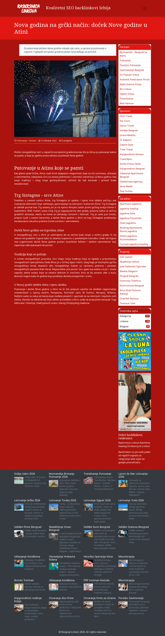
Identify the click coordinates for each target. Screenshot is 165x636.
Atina (92, 152)
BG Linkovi (125, 89)
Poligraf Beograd (129, 276)
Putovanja (22, 140)
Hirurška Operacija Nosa (98, 556)
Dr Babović (126, 140)
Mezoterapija (126, 556)
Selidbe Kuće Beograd (97, 527)
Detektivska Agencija (131, 181)
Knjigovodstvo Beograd (132, 168)
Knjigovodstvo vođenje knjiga (28, 599)
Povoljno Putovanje (130, 65)
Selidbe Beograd (129, 130)
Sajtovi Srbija (127, 93)
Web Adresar (127, 103)
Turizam (32, 140)
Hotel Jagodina (128, 223)
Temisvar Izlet (127, 303)
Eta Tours (125, 120)
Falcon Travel (127, 125)
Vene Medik (126, 186)
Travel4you (126, 159)
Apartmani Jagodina (130, 203)
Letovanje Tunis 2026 (131, 500)
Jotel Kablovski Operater (133, 266)
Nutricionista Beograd (132, 285)
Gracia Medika (127, 135)
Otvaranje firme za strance (100, 598)
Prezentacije (126, 98)
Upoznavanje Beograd (132, 70)
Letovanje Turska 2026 (62, 500)
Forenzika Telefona (130, 280)
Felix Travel (126, 116)
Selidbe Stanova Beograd (133, 527)
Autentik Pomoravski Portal (135, 79)
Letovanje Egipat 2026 (97, 500)
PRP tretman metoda (96, 580)
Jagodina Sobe (127, 213)
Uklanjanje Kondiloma (27, 556)
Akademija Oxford (129, 261)
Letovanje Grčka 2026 (27, 500)
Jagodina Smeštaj (129, 208)
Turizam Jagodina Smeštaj (134, 244)
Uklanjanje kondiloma (62, 580)
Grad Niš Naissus (129, 298)
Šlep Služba (126, 191)
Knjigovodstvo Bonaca (131, 154)
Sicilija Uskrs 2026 (24, 473)
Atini (76, 299)
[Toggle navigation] (145, 8)
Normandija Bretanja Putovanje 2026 (61, 475)
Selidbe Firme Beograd (27, 527)
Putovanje (125, 60)
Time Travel (126, 149)
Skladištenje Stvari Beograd (60, 528)
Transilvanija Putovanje (97, 473)
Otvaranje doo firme (61, 598)
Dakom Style (126, 144)
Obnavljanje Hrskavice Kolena (62, 558)
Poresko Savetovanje (131, 598)
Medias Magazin (129, 271)
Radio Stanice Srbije (130, 84)
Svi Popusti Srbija (129, 74)
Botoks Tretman (24, 580)
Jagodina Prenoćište (130, 218)
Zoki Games (126, 257)
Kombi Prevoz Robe (130, 163)
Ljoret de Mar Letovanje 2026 (133, 475)
